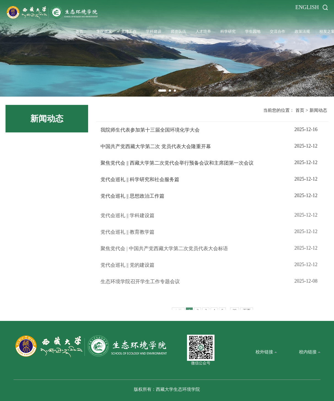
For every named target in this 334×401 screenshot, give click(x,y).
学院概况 (104, 31)
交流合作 (277, 31)
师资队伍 (178, 31)
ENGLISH (307, 7)
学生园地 (252, 31)
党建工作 (129, 31)
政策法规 (302, 31)
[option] (167, 48)
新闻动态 (318, 111)
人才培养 (203, 31)
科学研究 (228, 31)
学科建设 (153, 31)
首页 (79, 31)
